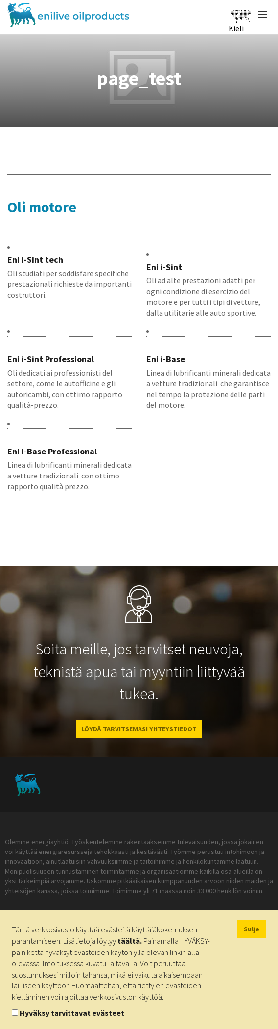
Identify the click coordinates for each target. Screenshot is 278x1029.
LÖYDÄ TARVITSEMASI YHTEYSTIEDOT (139, 729)
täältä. (129, 941)
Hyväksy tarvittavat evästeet (72, 1013)
